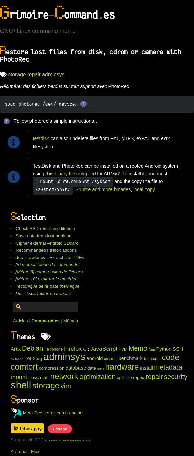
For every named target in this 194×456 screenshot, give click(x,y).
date (91, 368)
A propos (20, 451)
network (64, 376)
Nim (152, 349)
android (95, 358)
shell (21, 384)
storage (17, 74)
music (33, 377)
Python (164, 349)
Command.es (45, 320)
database (76, 368)
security (175, 376)
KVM (123, 349)
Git (86, 349)
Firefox (73, 348)
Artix (16, 349)
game (100, 368)
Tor (28, 358)
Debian (32, 348)
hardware (122, 366)
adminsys (53, 74)
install (146, 368)
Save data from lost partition (43, 235)
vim (66, 386)
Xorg (37, 358)
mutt (44, 377)
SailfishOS (17, 359)
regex (138, 377)
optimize (124, 377)
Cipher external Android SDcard (46, 243)
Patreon (60, 429)
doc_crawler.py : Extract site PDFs (49, 257)
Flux (35, 451)
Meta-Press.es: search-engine (47, 412)
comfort (24, 366)
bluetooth (152, 358)
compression (52, 368)
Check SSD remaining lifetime (45, 228)
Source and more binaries (103, 189)
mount (19, 377)
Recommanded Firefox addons (46, 250)
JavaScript (103, 348)
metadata (168, 367)
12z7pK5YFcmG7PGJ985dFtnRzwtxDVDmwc (68, 440)
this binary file (60, 173)
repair (34, 74)
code (171, 357)
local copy (144, 189)
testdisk (41, 138)
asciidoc (110, 359)
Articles (20, 320)
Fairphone (53, 349)
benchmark (130, 358)
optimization (97, 376)
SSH (178, 349)
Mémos (70, 320)
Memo (138, 348)
